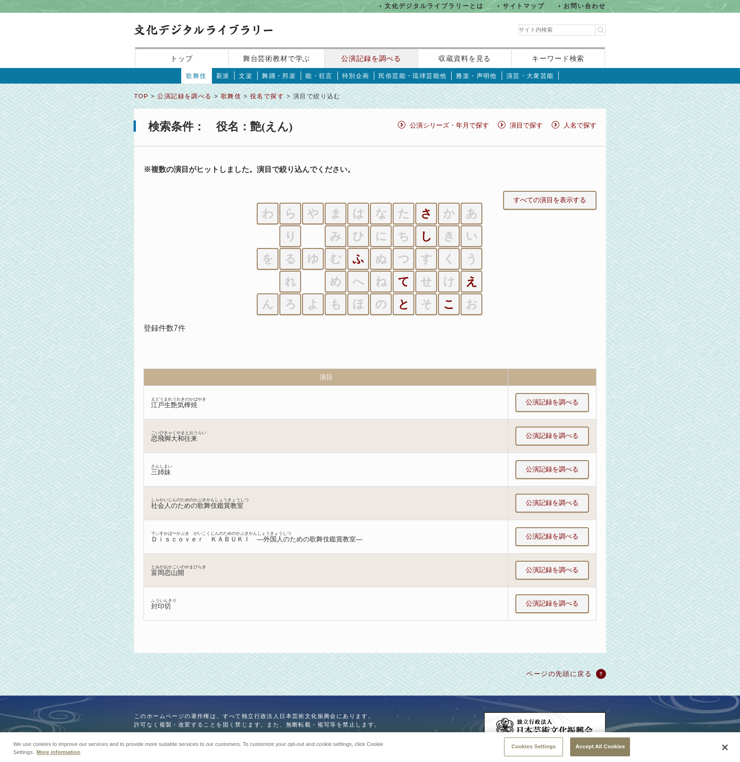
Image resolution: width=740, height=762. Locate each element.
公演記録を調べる (371, 58)
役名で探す (267, 96)
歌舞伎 (196, 75)
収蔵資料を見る (464, 58)
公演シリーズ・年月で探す (449, 125)
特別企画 (356, 75)
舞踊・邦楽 (279, 75)
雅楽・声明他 (476, 75)
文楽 (245, 75)
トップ (181, 58)
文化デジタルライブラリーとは (434, 5)
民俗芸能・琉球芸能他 (412, 75)
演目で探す (526, 125)
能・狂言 (319, 75)
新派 (223, 75)
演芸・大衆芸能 (530, 75)
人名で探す (580, 125)
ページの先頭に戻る (559, 673)
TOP (141, 96)
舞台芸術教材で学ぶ (277, 58)
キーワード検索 (558, 58)
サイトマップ (524, 5)
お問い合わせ (584, 5)
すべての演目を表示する (549, 200)
